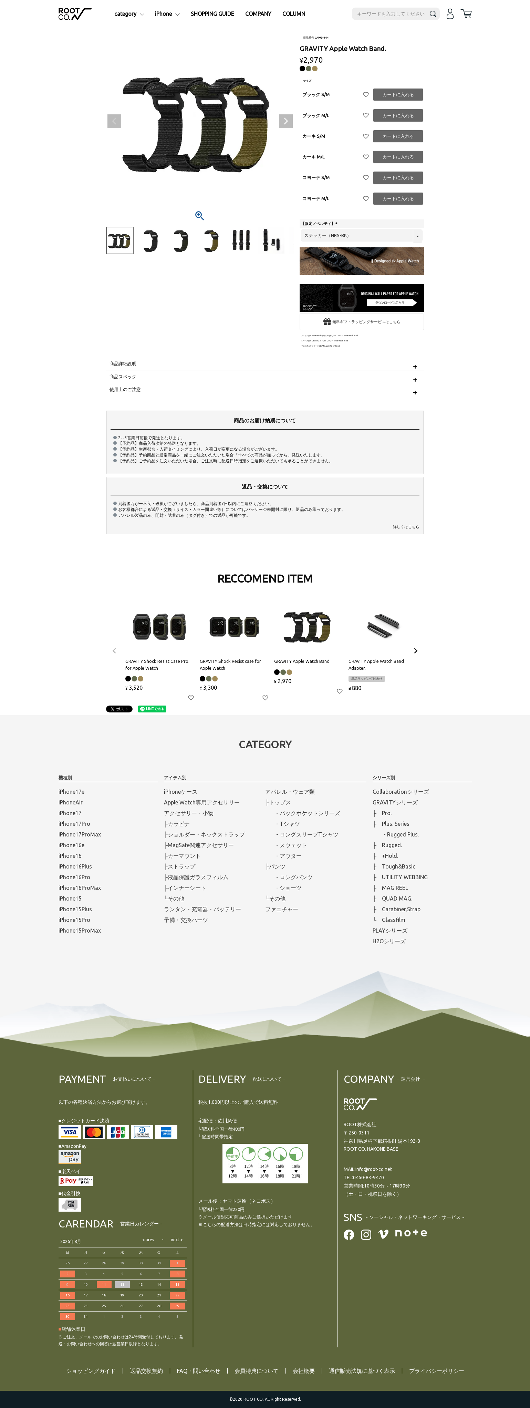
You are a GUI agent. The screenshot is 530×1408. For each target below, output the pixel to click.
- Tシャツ (282, 823)
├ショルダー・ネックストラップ (204, 834)
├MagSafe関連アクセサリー (199, 845)
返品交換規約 (146, 1371)
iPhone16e (71, 845)
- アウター (283, 856)
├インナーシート (185, 888)
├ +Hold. (385, 856)
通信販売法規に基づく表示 (362, 1371)
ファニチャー (281, 909)
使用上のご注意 (125, 389)
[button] (114, 650)
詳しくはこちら (406, 527)
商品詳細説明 (123, 363)
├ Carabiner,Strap (396, 909)
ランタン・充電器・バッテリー (202, 909)
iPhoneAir (71, 802)
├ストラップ (179, 866)
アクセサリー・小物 (189, 813)
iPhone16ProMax (80, 888)
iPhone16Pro (74, 877)
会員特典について (257, 1371)
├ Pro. (382, 813)
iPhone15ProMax (80, 930)
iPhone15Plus (75, 909)
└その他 (174, 898)
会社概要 (304, 1371)
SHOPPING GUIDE (212, 14)
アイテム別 (305, 336)
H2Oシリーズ (389, 941)
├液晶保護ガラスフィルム (196, 877)
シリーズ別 (305, 341)
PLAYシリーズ (390, 930)
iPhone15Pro (74, 920)
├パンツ (275, 866)
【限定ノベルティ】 (320, 224)
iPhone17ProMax (80, 834)
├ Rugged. (387, 845)
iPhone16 (70, 856)
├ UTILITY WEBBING (400, 877)
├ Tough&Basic (394, 866)
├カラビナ (177, 823)
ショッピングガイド (91, 1371)
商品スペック (123, 376)
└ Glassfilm (389, 920)
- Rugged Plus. (396, 834)
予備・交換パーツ (186, 920)
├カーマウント (182, 856)
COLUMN (293, 14)
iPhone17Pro (74, 823)
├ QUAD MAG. (392, 898)
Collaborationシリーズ (401, 791)
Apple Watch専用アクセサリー (323, 336)
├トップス (278, 802)
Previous (114, 121)
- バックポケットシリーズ (302, 813)
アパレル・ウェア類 (290, 791)
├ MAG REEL (390, 888)
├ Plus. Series (391, 823)
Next (286, 121)
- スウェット (286, 845)
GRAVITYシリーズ (318, 341)
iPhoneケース (180, 791)
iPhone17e (71, 791)
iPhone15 (70, 898)
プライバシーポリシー (436, 1371)
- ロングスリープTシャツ (302, 834)
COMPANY (258, 14)
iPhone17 (70, 813)
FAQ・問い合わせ (198, 1371)
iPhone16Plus (75, 866)
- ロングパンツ (289, 877)
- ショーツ (283, 888)
